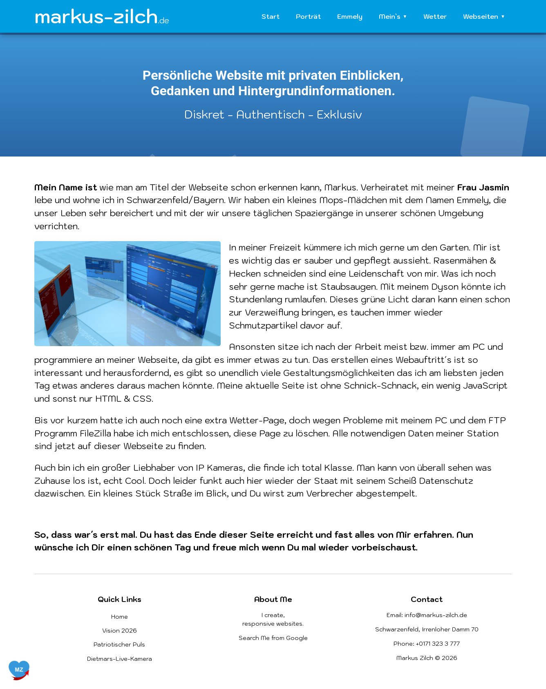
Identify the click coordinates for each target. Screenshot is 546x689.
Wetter (435, 16)
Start (271, 16)
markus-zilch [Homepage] (101, 16)
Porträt (308, 16)
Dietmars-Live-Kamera (119, 658)
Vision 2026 (119, 630)
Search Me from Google (273, 638)
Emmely (350, 16)
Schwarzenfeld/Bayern (175, 200)
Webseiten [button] (480, 16)
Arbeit (368, 346)
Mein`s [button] (390, 16)
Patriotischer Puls (119, 644)
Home (119, 616)
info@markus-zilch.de (436, 615)
